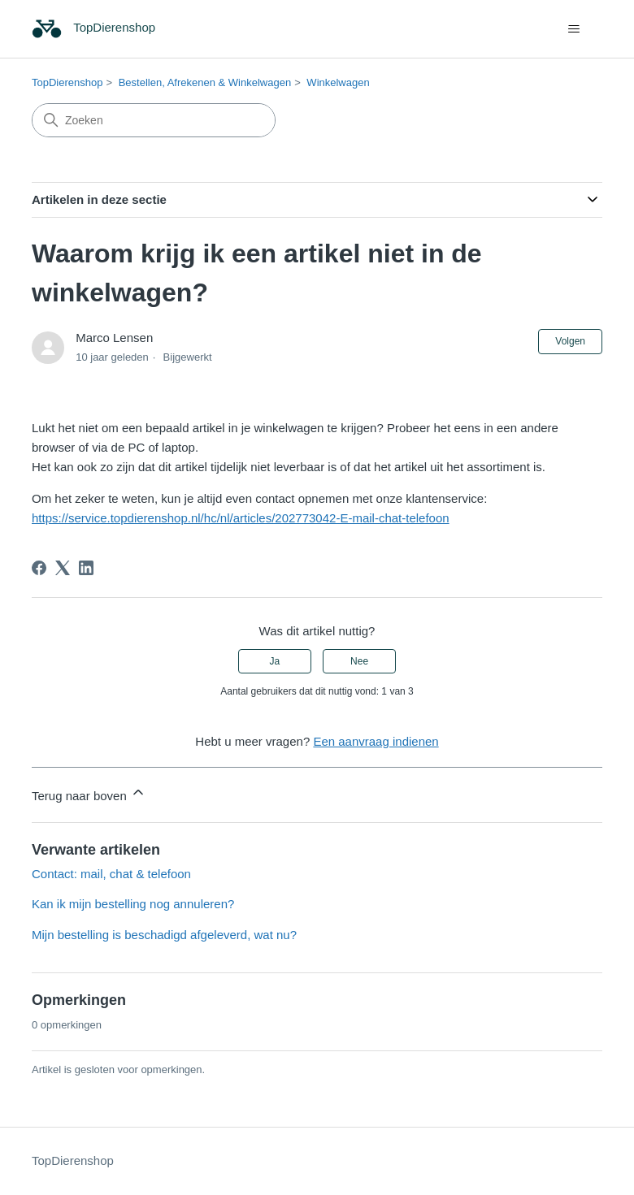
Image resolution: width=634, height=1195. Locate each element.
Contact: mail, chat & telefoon (111, 874)
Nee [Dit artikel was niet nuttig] (359, 661)
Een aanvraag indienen (375, 741)
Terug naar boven (89, 793)
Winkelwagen (337, 82)
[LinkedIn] (86, 568)
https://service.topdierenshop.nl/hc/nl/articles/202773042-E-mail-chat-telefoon (240, 518)
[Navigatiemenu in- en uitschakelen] (573, 29)
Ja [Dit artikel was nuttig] (275, 661)
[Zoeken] (154, 120)
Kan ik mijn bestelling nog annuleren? (133, 904)
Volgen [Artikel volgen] (570, 341)
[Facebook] (39, 568)
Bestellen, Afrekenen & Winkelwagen (205, 82)
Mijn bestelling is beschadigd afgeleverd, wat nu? (164, 935)
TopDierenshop (67, 82)
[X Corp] (62, 568)
